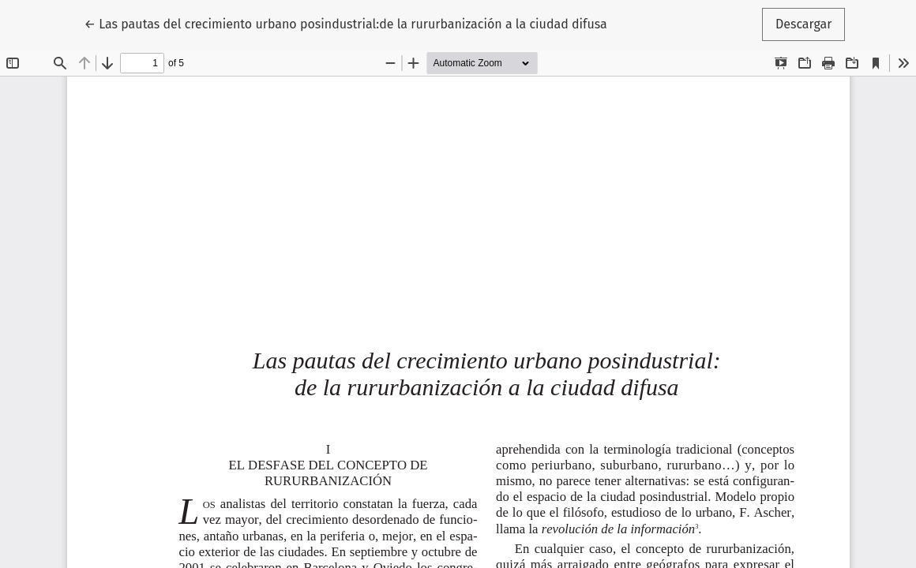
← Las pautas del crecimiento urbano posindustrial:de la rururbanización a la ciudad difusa (345, 23)
